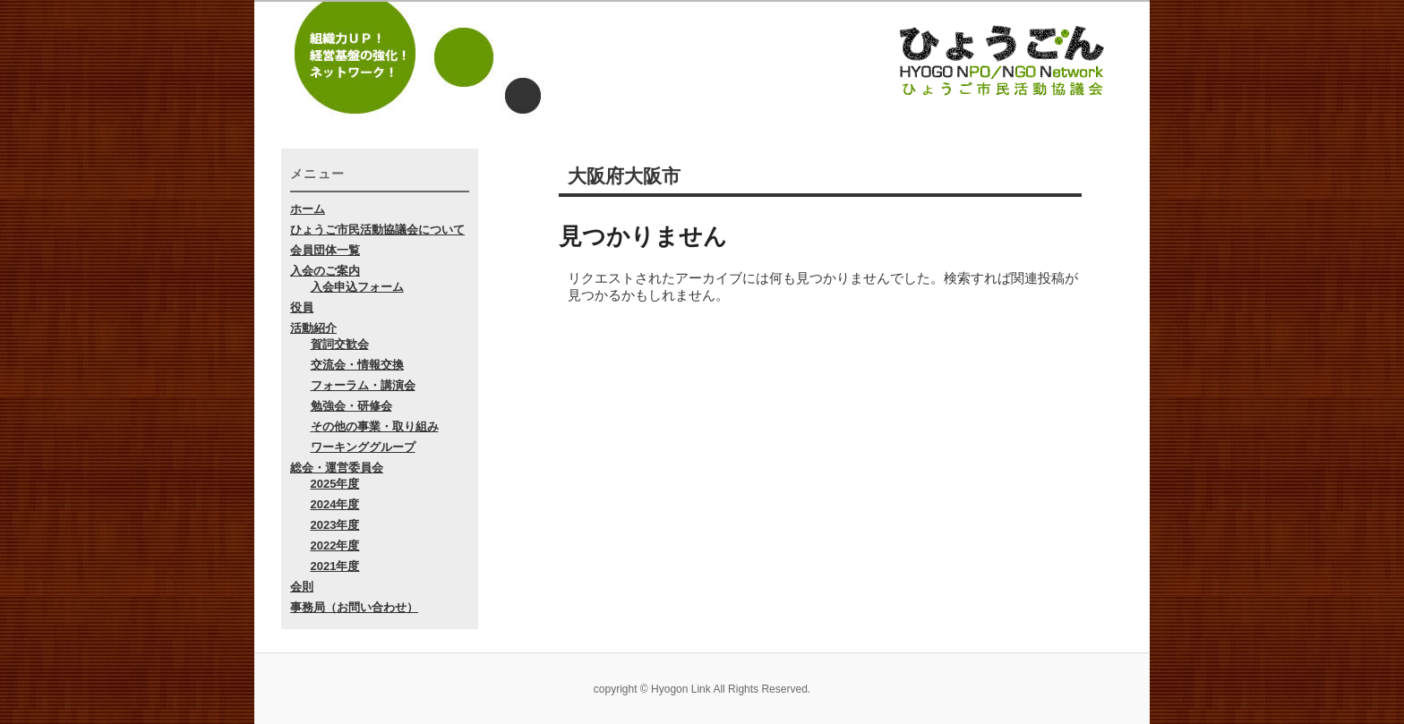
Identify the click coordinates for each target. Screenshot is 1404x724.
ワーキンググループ (363, 447)
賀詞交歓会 (340, 344)
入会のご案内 (325, 270)
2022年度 (335, 545)
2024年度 (335, 504)
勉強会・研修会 (351, 406)
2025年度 (335, 483)
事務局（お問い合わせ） (354, 607)
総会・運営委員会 (336, 467)
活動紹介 (313, 328)
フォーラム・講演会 (363, 385)
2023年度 (335, 525)
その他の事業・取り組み (375, 426)
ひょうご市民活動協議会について (377, 229)
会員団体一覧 (325, 250)
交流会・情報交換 (357, 364)
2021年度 (335, 566)
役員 (301, 307)
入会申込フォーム (357, 287)
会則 (301, 586)
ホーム (307, 209)
